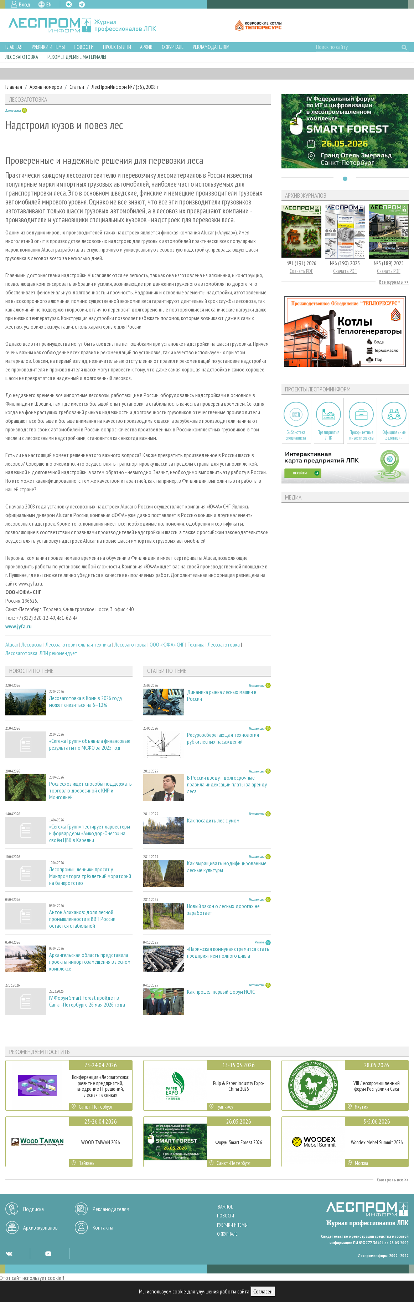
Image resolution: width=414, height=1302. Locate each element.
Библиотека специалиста (296, 435)
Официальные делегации (394, 435)
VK (69, 4)
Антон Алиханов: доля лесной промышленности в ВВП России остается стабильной (82, 919)
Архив (146, 47)
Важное (225, 1207)
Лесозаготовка (21, 57)
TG (82, 4)
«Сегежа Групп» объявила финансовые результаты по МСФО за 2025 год (89, 744)
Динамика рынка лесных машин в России (222, 695)
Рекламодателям (211, 47)
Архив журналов (40, 1227)
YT (48, 1253)
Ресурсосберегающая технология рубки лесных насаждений (223, 738)
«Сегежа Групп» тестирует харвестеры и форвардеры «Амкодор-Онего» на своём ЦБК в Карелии (89, 833)
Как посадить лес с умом (213, 820)
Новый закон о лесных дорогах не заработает (223, 909)
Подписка (33, 1208)
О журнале (172, 47)
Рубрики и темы (48, 47)
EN (49, 4)
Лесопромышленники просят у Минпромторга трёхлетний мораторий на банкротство (90, 876)
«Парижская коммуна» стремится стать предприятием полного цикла (228, 952)
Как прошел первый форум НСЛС (221, 991)
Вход (24, 4)
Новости (84, 47)
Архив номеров (46, 86)
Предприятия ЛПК (328, 435)
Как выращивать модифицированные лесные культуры (226, 866)
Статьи (76, 86)
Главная (13, 47)
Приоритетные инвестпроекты (361, 435)
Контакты (103, 1227)
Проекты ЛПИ (117, 47)
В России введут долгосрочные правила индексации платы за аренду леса (227, 784)
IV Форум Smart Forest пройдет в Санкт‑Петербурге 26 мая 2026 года (87, 1001)
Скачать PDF (301, 271)
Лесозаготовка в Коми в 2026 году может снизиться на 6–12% (85, 701)
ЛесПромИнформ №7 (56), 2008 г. (126, 86)
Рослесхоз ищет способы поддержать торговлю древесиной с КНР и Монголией (90, 790)
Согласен (263, 1291)
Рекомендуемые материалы (76, 57)
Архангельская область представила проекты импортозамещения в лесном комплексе (89, 962)
